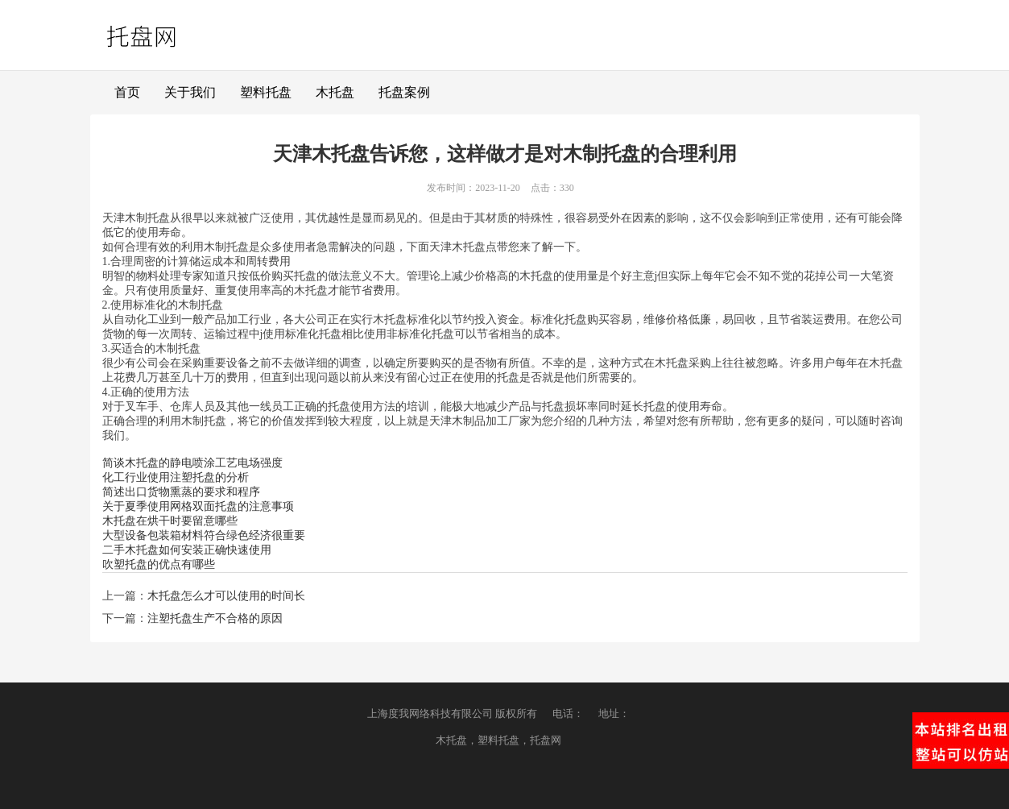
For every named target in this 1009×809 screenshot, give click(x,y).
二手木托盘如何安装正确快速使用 (186, 550)
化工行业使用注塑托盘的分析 (175, 477)
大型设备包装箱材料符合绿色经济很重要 (203, 535)
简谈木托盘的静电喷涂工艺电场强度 (192, 463)
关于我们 (190, 92)
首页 (127, 92)
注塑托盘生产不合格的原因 (215, 618)
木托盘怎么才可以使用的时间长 (226, 596)
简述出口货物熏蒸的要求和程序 (181, 492)
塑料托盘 (266, 92)
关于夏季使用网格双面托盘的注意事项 (198, 506)
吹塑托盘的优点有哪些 (158, 564)
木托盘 (335, 92)
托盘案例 (404, 92)
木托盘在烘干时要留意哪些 (170, 521)
